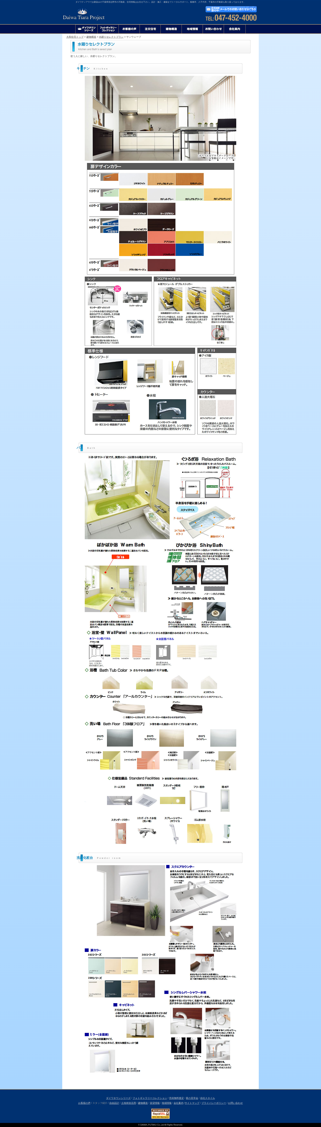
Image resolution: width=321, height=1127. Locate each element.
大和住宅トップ (75, 36)
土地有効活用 (128, 1103)
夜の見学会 (192, 1098)
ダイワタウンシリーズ (118, 1098)
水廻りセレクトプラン (111, 36)
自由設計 (114, 1103)
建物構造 (91, 36)
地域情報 (167, 1103)
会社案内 (178, 1103)
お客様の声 (84, 1103)
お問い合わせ (235, 1103)
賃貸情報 (155, 1103)
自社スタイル (207, 1098)
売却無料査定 (176, 1098)
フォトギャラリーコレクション (150, 1098)
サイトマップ (192, 1103)
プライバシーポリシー (213, 1103)
